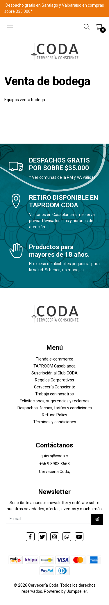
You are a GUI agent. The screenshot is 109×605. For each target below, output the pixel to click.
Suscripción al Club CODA (54, 373)
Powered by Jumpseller (65, 591)
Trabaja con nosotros (54, 394)
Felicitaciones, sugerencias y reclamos (55, 401)
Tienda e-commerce (54, 359)
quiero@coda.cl (54, 456)
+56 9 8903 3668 (54, 463)
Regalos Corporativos (54, 380)
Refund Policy (54, 415)
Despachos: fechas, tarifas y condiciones (54, 408)
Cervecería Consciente (54, 387)
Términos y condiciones (54, 422)
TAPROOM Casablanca (54, 366)
